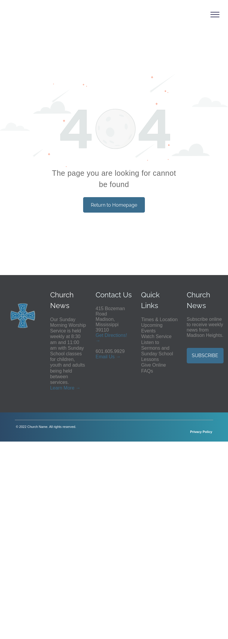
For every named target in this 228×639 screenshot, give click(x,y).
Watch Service (156, 336)
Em (99, 356)
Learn (56, 387)
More (69, 387)
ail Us (109, 356)
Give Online (153, 365)
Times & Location (159, 319)
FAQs (147, 370)
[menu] (215, 14)
